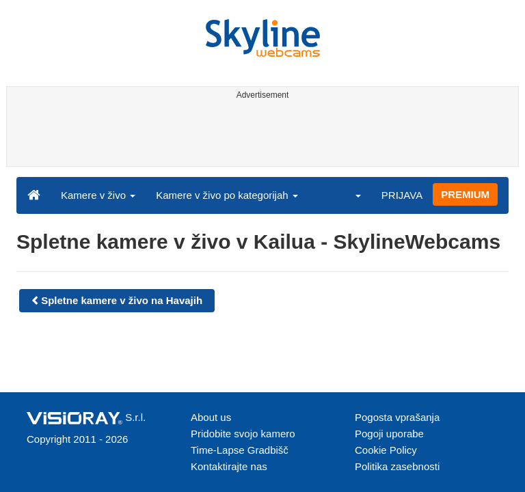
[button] (349, 195)
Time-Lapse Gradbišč (239, 450)
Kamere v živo (98, 195)
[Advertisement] (260, 135)
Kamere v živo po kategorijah (227, 195)
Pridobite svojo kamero (243, 433)
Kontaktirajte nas (229, 466)
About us (211, 417)
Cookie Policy (386, 450)
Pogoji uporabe (389, 433)
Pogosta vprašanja (397, 417)
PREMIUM (465, 194)
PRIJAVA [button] (401, 195)
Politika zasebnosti (397, 466)
